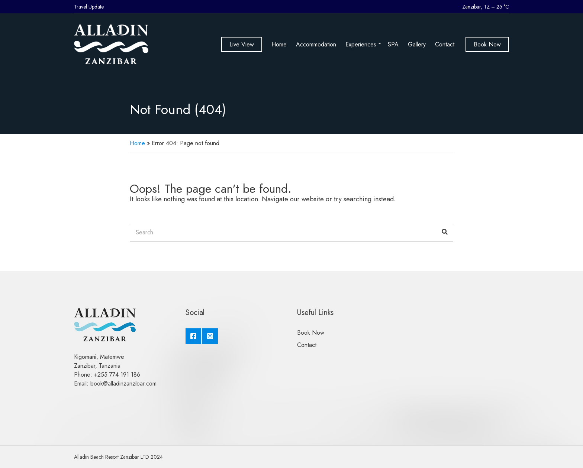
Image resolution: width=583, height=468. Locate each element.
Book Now (487, 44)
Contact (444, 44)
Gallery (417, 44)
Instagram (210, 336)
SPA (393, 44)
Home (279, 44)
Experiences (360, 44)
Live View (241, 44)
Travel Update (89, 6)
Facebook (193, 336)
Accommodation (316, 44)
